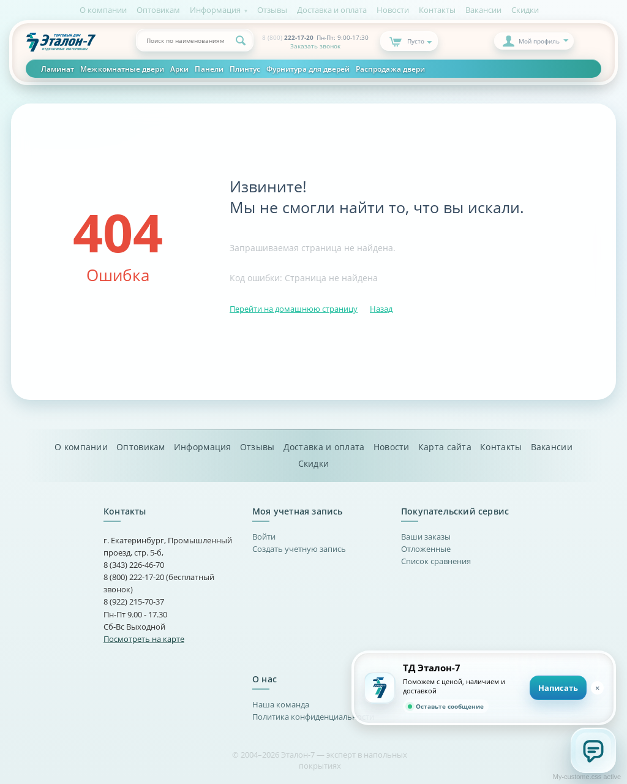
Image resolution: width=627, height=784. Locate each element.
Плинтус (245, 69)
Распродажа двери (390, 69)
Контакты (437, 9)
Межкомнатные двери (122, 69)
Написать (558, 687)
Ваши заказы (426, 536)
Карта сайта (444, 447)
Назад (381, 308)
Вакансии (483, 9)
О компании (103, 9)
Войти (264, 536)
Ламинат (57, 69)
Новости (393, 9)
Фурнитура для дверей (308, 69)
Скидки (525, 9)
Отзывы (272, 9)
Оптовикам (158, 9)
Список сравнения (436, 561)
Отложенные (426, 548)
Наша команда (280, 704)
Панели (209, 69)
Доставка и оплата (332, 9)
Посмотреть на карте (143, 638)
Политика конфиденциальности (313, 716)
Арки (179, 69)
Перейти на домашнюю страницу (294, 308)
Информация (215, 9)
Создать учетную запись (299, 548)
